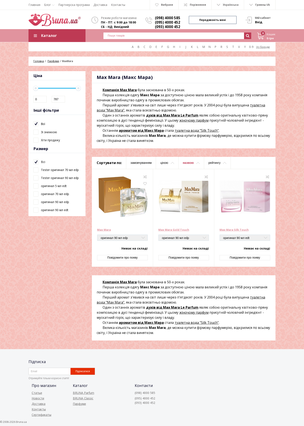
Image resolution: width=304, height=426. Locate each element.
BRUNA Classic (83, 398)
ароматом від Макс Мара (141, 130)
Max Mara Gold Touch (173, 230)
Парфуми (79, 404)
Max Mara (104, 230)
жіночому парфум (194, 120)
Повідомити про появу (122, 257)
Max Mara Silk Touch (234, 230)
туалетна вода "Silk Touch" (197, 130)
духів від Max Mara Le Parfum (172, 115)
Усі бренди (263, 47)
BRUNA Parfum (83, 393)
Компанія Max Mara (120, 90)
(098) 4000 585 (167, 17)
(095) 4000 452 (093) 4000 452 (167, 24)
